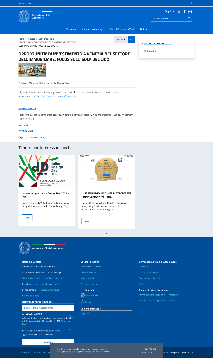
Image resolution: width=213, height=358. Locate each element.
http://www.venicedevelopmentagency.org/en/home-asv (47, 96)
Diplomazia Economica (35, 137)
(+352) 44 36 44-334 (54, 278)
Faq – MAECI (86, 313)
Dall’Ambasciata (46, 38)
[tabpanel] (46, 193)
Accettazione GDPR (32, 314)
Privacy (63, 320)
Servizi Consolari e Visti (149, 278)
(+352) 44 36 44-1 (34, 278)
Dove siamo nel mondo (91, 284)
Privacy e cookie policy (43, 352)
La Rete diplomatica (89, 272)
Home (21, 38)
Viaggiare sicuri (87, 278)
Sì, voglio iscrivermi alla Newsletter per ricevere (41, 330)
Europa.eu (87, 302)
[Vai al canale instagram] (189, 11)
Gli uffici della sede (30, 295)
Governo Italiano (24, 3)
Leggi (28, 217)
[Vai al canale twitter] (178, 11)
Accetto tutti (149, 352)
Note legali (24, 352)
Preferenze (149, 349)
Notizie (31, 38)
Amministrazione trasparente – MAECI (156, 300)
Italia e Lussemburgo (148, 272)
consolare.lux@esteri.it (48, 289)
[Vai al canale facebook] (184, 11)
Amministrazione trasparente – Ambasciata (158, 294)
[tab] (106, 233)
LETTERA (23, 125)
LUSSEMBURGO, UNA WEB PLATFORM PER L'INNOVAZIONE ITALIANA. (106, 195)
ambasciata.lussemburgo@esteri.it (44, 284)
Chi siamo (143, 266)
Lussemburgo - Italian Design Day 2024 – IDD (45, 195)
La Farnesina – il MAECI (91, 266)
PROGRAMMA (25, 131)
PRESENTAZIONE (27, 108)
